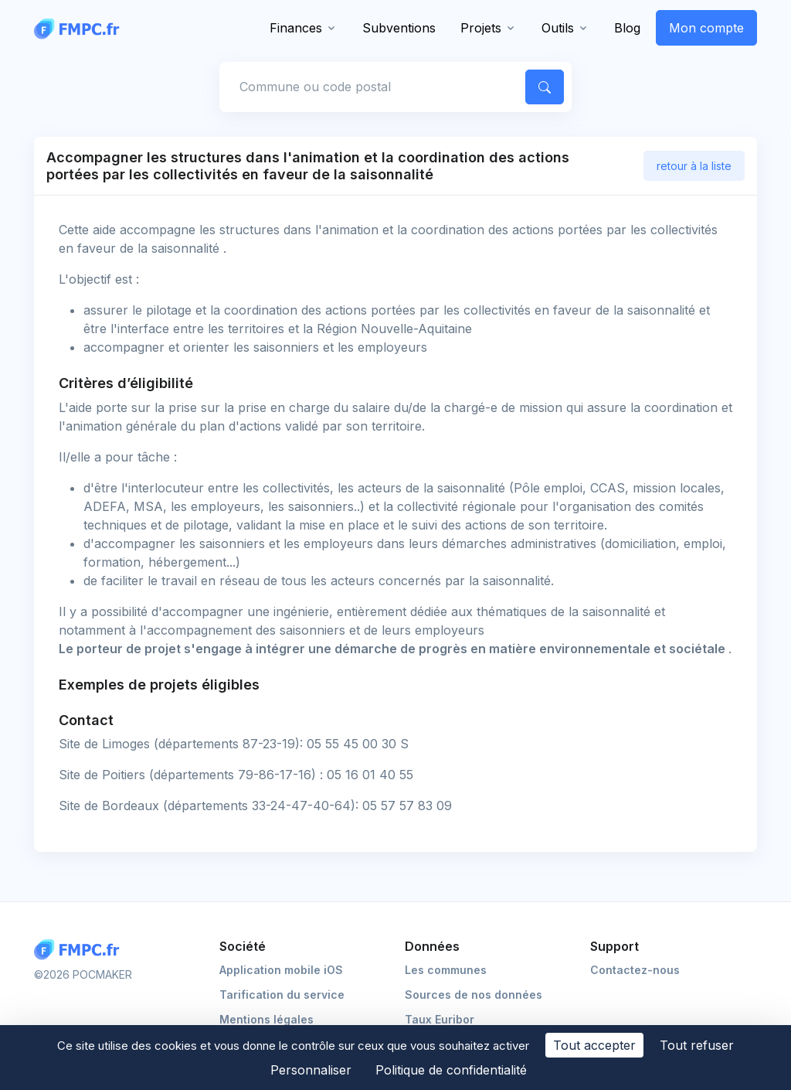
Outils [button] (557, 28)
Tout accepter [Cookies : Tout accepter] (594, 1045)
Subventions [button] (399, 28)
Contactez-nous (635, 969)
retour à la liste (694, 165)
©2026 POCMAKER (83, 974)
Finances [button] (296, 28)
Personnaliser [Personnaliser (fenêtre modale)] (310, 1070)
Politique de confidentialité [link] (451, 1070)
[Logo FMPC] (80, 949)
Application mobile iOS (281, 969)
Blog (627, 28)
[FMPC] (80, 27)
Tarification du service (282, 994)
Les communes (446, 969)
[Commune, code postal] (370, 87)
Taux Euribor (439, 1019)
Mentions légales (266, 1019)
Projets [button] (480, 28)
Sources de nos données (473, 994)
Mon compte (706, 28)
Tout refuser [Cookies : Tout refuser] (697, 1045)
